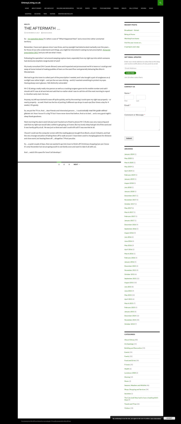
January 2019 (129, 179)
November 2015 (130, 270)
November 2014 (130, 320)
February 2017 (129, 216)
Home (27, 8)
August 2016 (129, 233)
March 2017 (128, 212)
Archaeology (49, 8)
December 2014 (130, 316)
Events (87, 8)
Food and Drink (105, 8)
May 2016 (128, 245)
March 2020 (128, 162)
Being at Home (129, 34)
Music (151, 8)
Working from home (131, 38)
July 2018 (127, 187)
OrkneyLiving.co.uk (31, 3)
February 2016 (129, 258)
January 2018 (129, 191)
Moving (143, 8)
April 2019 (128, 171)
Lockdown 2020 (130, 373)
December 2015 (130, 266)
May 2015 (128, 295)
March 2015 (128, 303)
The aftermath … (42, 28)
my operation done (35, 39)
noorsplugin (47, 421)
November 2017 (130, 200)
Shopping (28, 13)
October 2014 (129, 324)
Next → (77, 164)
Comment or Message (134, 115)
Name (127, 93)
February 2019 (129, 175)
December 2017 (130, 196)
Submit (129, 138)
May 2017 (128, 208)
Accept (169, 418)
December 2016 (130, 225)
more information (155, 418)
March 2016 (128, 254)
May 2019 (128, 167)
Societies (37, 13)
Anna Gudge (47, 33)
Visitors (52, 13)
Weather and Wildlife (65, 13)
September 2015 (130, 278)
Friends (116, 8)
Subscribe (130, 73)
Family (95, 8)
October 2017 (129, 204)
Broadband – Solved (131, 30)
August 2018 (129, 183)
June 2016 (128, 241)
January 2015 (129, 312)
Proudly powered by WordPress (61, 421)
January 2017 (129, 220)
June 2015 (128, 291)
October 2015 (129, 274)
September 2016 (130, 229)
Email (127, 105)
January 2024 (129, 154)
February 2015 (129, 307)
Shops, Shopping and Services (134, 389)
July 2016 (127, 237)
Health (124, 8)
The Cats (79, 8)
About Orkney (36, 8)
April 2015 (128, 299)
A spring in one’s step (131, 47)
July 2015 (127, 287)
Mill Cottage (133, 8)
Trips (45, 13)
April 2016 (128, 249)
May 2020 (128, 158)
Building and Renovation (65, 8)
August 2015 (129, 283)
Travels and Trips (130, 404)
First (125, 101)
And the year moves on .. (133, 43)
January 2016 (129, 262)
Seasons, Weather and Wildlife (135, 385)
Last (137, 101)
